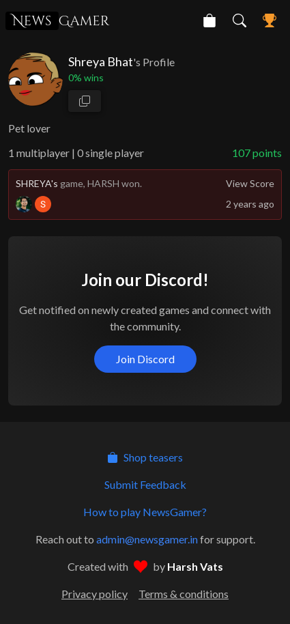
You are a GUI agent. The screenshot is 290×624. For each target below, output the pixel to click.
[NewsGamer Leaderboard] (270, 20)
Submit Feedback (145, 484)
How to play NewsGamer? (145, 511)
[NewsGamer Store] (209, 20)
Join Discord (145, 358)
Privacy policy (94, 593)
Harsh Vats (195, 566)
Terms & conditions (184, 593)
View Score (250, 183)
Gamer (57, 21)
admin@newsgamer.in (147, 539)
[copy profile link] (84, 101)
